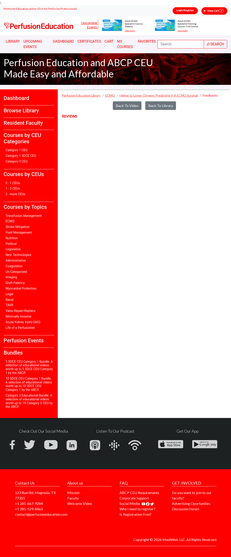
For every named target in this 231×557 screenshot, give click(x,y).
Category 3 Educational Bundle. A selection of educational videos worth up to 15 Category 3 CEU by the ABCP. (29, 401)
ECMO (10, 221)
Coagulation (14, 266)
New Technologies (18, 255)
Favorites (147, 41)
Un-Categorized (16, 272)
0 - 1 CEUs (13, 183)
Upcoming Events (89, 25)
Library (13, 41)
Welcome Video (79, 503)
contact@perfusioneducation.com (41, 514)
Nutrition (12, 238)
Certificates (89, 41)
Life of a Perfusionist (20, 328)
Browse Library (21, 110)
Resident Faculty (23, 123)
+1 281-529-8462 (29, 509)
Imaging (11, 277)
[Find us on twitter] (152, 503)
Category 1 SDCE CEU (21, 156)
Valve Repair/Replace (20, 311)
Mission (73, 492)
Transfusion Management (24, 216)
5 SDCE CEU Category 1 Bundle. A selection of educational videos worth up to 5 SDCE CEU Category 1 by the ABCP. (29, 367)
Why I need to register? (137, 509)
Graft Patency (15, 283)
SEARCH (215, 44)
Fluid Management (19, 232)
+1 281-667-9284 (29, 503)
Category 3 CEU (17, 161)
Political (11, 244)
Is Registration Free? (135, 514)
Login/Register (185, 10)
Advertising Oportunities (191, 503)
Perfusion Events (24, 340)
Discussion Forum (185, 509)
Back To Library (160, 105)
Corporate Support (134, 498)
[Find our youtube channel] (144, 503)
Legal (9, 294)
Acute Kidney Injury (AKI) (23, 322)
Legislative (13, 249)
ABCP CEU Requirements (139, 492)
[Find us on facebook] (148, 503)
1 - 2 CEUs (13, 188)
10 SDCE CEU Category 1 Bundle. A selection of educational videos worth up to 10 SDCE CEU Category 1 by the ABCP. (29, 384)
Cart (108, 41)
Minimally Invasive (18, 316)
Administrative (16, 260)
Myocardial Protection (21, 288)
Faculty (73, 498)
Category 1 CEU (17, 150)
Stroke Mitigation (18, 227)
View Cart (215, 11)
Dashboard (63, 41)
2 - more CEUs (15, 194)
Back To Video (127, 105)
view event (130, 31)
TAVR (9, 305)
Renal (10, 300)
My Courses (125, 44)
